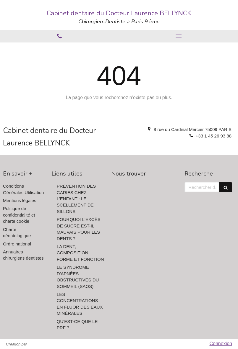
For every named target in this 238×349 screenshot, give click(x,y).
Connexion (221, 343)
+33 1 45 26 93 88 (213, 135)
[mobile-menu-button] (178, 36)
